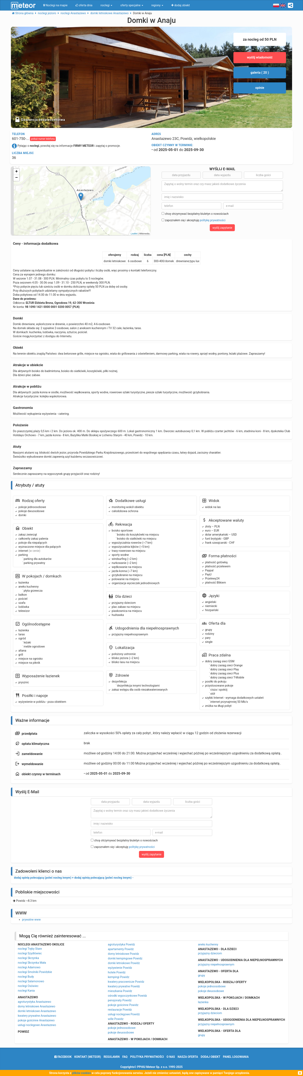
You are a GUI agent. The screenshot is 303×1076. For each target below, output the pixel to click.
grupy (201, 975)
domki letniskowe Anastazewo (37, 1011)
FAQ (124, 1056)
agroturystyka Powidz (121, 944)
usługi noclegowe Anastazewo (37, 1025)
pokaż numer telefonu (43, 138)
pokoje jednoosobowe (122, 1027)
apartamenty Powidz (121, 949)
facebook (63, 1056)
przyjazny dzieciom (210, 953)
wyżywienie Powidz (120, 967)
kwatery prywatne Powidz (124, 986)
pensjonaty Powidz (119, 1000)
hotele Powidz (117, 972)
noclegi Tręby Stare (30, 948)
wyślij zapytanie (222, 227)
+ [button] (16, 172)
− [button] (16, 178)
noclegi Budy (26, 976)
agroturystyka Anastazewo (34, 1001)
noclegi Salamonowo (31, 981)
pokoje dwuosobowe (121, 1032)
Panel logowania (236, 1056)
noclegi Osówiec (28, 986)
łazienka (203, 1002)
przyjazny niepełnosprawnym (216, 964)
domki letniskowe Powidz (124, 963)
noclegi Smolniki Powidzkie (35, 972)
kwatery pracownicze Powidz (126, 981)
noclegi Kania (26, 990)
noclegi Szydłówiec (30, 953)
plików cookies (81, 1073)
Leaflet (134, 233)
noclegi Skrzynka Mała (32, 962)
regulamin (112, 1056)
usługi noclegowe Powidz (124, 1014)
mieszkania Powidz (120, 991)
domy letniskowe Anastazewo (36, 1006)
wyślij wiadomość (260, 57)
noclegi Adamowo (29, 967)
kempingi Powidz (118, 977)
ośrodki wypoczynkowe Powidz (127, 995)
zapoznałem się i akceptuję (194, 220)
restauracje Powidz (120, 1009)
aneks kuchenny (208, 944)
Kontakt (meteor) (87, 1056)
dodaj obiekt (210, 1056)
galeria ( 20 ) (260, 72)
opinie (259, 88)
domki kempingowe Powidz (125, 958)
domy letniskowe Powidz (123, 953)
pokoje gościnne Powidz (123, 1005)
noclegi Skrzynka (28, 958)
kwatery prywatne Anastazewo (37, 1015)
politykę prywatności (212, 220)
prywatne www (31, 919)
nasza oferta (188, 1056)
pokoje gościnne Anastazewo (36, 1020)
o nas (171, 1056)
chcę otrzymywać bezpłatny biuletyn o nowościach (195, 213)
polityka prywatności (147, 1056)
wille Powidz (115, 1019)
